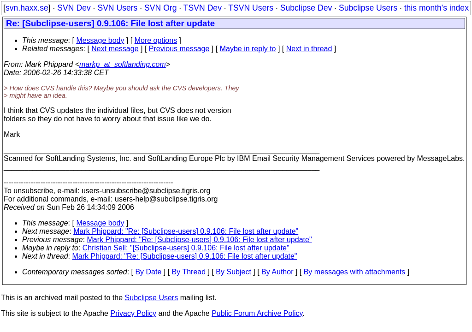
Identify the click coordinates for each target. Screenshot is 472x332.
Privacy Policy (133, 313)
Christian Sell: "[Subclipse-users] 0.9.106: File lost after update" (186, 248)
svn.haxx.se (27, 7)
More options (156, 40)
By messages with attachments (355, 272)
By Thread (189, 272)
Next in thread (309, 49)
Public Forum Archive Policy (257, 313)
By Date (148, 272)
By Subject (233, 272)
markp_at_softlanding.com (122, 64)
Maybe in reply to (248, 49)
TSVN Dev (202, 7)
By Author (277, 272)
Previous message (179, 49)
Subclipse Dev (306, 7)
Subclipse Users (368, 7)
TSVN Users (250, 7)
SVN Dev (73, 7)
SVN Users (117, 7)
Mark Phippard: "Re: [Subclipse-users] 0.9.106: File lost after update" (185, 231)
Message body (100, 40)
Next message (114, 49)
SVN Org (160, 7)
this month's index (436, 7)
